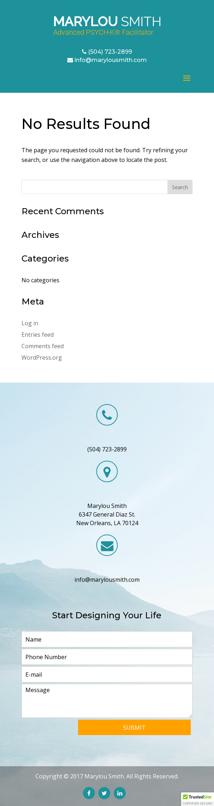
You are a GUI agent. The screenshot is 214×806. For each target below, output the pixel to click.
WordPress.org (41, 357)
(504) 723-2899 (110, 51)
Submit (134, 727)
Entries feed (37, 335)
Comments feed (42, 346)
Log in (29, 323)
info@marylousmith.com (110, 60)
